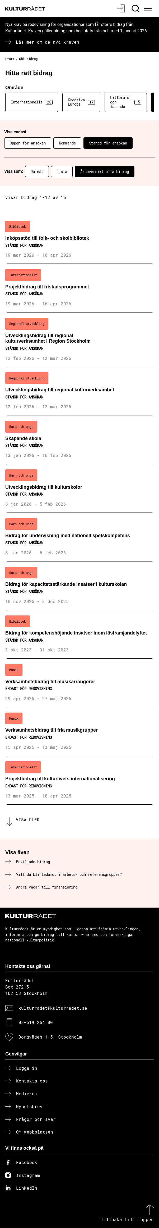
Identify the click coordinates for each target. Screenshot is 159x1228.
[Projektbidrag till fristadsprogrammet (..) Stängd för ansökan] (79, 288)
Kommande (67, 143)
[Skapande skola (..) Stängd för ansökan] (79, 439)
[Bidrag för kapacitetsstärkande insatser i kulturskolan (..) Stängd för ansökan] (79, 585)
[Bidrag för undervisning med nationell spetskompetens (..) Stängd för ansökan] (79, 537)
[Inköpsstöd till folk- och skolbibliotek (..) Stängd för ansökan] (79, 239)
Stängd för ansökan (108, 143)
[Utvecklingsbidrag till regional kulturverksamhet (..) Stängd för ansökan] (79, 391)
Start (10, 59)
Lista (62, 171)
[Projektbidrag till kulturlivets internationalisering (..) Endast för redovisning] (79, 780)
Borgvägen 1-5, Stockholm (50, 1037)
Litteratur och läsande (125, 102)
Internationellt (32, 102)
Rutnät (37, 171)
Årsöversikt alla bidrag (104, 171)
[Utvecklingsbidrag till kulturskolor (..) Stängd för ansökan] (79, 488)
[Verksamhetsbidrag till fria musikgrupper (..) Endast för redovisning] (79, 731)
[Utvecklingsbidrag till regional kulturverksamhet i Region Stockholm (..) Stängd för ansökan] (79, 339)
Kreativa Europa (81, 102)
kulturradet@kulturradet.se (52, 1008)
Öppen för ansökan (28, 143)
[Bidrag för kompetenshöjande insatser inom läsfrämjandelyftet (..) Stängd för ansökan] (79, 634)
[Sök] (136, 8)
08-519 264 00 (35, 1022)
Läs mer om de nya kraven (47, 42)
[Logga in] (121, 8)
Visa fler (28, 819)
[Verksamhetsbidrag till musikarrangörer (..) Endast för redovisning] (79, 683)
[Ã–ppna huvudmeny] (149, 8)
